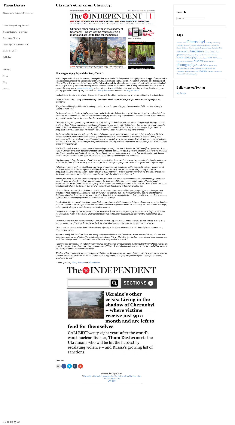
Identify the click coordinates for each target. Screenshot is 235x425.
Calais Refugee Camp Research (16, 25)
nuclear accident (209, 61)
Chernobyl (87, 376)
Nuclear (198, 60)
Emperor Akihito (194, 48)
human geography (186, 57)
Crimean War (215, 45)
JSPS (209, 57)
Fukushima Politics (209, 52)
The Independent (121, 376)
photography (186, 65)
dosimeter (185, 48)
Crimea (207, 45)
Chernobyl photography (103, 376)
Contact (6, 89)
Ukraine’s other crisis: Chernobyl (84, 5)
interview (200, 58)
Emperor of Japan (205, 48)
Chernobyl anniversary (213, 43)
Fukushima (194, 51)
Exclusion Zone (217, 48)
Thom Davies (14, 5)
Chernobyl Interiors (183, 45)
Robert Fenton (189, 68)
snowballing (199, 68)
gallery (180, 54)
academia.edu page (85, 88)
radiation (181, 68)
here (113, 88)
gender (201, 55)
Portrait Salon (202, 65)
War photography (191, 74)
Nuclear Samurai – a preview (15, 32)
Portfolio (6, 70)
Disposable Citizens (11, 38)
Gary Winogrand (188, 55)
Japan (205, 58)
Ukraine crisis (135, 376)
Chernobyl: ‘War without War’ (16, 44)
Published (7, 57)
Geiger (197, 55)
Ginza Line (208, 55)
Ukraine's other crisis (111, 378)
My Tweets (181, 93)
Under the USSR (10, 51)
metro (191, 61)
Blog (5, 82)
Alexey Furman (104, 90)
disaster (179, 48)
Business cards (181, 43)
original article (133, 90)
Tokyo (196, 71)
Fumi (217, 52)
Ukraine (203, 71)
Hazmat (214, 55)
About (5, 76)
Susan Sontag (207, 68)
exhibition (181, 51)
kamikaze (186, 61)
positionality (213, 65)
